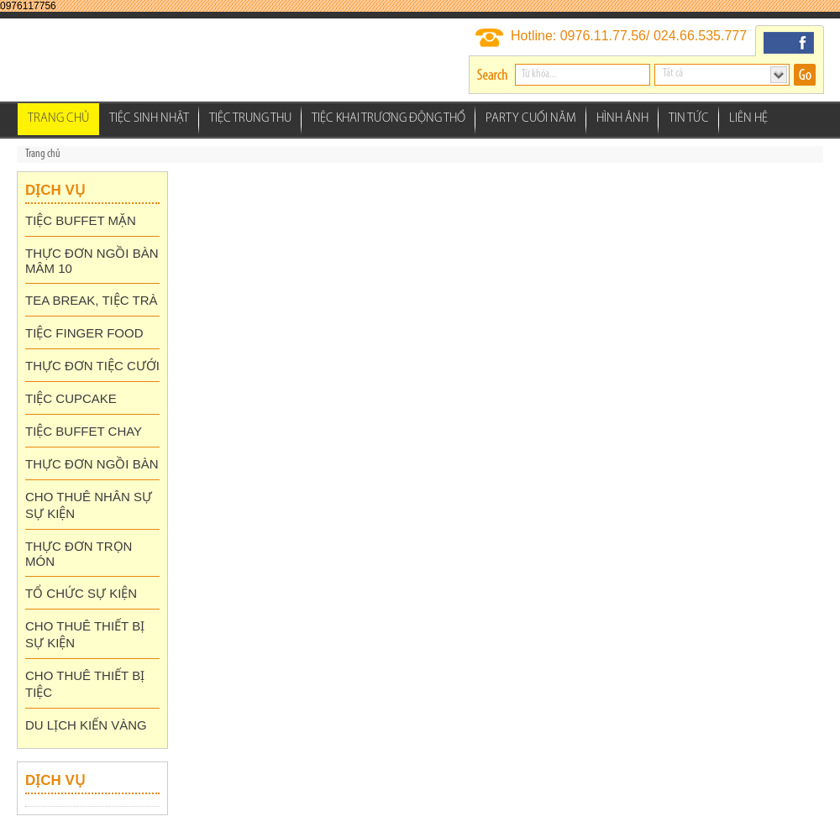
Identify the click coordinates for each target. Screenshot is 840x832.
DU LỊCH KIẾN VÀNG (86, 725)
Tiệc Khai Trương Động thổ (388, 119)
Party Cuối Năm (531, 119)
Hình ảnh (622, 119)
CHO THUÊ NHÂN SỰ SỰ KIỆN (88, 505)
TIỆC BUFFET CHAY (83, 431)
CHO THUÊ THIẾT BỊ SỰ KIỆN (84, 634)
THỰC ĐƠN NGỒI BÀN (92, 464)
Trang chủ (58, 119)
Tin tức (689, 119)
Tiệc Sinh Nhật (149, 119)
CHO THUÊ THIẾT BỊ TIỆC (84, 683)
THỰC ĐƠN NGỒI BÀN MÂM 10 (92, 260)
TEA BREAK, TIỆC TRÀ (91, 300)
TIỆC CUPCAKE (71, 398)
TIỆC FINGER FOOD (84, 333)
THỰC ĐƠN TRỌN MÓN (78, 553)
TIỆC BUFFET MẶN (80, 220)
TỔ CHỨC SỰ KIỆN (81, 593)
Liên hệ (748, 119)
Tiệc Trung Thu (250, 119)
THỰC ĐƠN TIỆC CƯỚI (92, 365)
